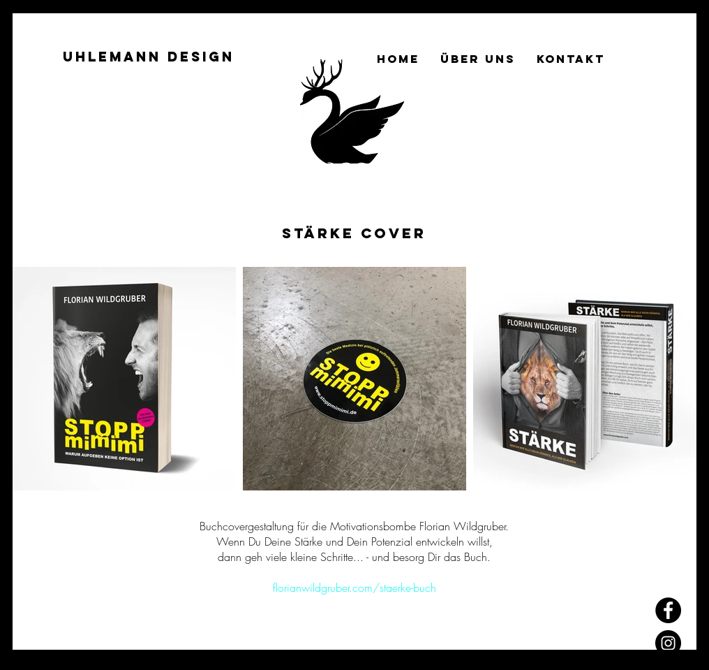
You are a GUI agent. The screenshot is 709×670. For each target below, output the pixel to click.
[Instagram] (668, 643)
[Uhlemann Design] (148, 57)
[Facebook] (668, 610)
